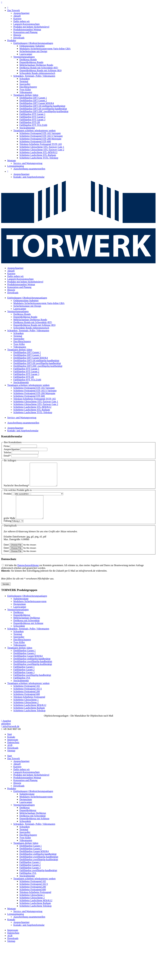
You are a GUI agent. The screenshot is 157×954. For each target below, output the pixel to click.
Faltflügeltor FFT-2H (29, 122)
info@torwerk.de (10, 735)
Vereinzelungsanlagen (24, 57)
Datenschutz (13, 751)
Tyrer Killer (25, 89)
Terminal (23, 81)
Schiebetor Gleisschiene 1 (26, 708)
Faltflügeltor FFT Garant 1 (32, 114)
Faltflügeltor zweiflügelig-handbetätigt (32, 684)
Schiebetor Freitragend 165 (26, 695)
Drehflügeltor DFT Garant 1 (33, 97)
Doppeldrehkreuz (21, 624)
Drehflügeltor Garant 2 (24, 662)
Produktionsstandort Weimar (27, 29)
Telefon (7, 452)
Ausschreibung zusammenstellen (29, 168)
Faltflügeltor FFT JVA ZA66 (33, 125)
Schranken (24, 78)
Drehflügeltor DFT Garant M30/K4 (36, 103)
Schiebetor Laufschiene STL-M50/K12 (38, 152)
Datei (6, 553)
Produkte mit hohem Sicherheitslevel (31, 26)
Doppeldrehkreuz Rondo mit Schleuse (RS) (40, 70)
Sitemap (11, 759)
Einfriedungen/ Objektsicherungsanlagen (33, 43)
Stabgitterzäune (21, 607)
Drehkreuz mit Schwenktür (26, 629)
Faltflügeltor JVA (21, 687)
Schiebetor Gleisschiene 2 (26, 711)
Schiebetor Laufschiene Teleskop (29, 719)
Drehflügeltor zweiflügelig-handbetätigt (32, 670)
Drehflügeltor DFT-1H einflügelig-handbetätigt (42, 106)
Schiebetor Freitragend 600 (26, 703)
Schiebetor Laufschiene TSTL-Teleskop (38, 157)
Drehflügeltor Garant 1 (24, 659)
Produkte (11, 40)
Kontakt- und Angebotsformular (28, 177)
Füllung (7, 530)
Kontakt (11, 746)
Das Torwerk (13, 10)
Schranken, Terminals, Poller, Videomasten (34, 76)
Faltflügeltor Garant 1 (24, 676)
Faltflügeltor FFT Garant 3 (32, 119)
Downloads (18, 37)
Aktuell (17, 16)
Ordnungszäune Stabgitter (32, 46)
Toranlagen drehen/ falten (25, 95)
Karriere (17, 18)
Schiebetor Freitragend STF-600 (35, 141)
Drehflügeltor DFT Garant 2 (33, 100)
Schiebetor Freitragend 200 (26, 700)
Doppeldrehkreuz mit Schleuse (28, 632)
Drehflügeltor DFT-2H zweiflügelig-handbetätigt (43, 108)
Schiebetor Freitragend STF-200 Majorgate (40, 138)
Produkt (7, 498)
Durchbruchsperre (28, 87)
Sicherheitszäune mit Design (33, 51)
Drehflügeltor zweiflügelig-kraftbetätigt (32, 673)
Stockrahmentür (27, 127)
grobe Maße (9, 527)
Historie (17, 35)
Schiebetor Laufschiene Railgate (29, 717)
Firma (6, 446)
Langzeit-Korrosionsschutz (26, 24)
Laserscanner (25, 54)
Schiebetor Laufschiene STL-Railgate (37, 155)
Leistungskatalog (15, 166)
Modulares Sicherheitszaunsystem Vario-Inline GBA (45, 48)
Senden (5, 593)
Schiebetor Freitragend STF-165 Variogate (40, 133)
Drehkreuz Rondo (28, 59)
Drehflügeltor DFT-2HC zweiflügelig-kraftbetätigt (43, 111)
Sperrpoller (24, 84)
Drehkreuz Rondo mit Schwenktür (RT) (38, 67)
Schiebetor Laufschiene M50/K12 (29, 714)
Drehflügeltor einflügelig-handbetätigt (32, 667)
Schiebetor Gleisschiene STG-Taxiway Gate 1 (41, 147)
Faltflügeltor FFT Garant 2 (32, 117)
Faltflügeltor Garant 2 (24, 678)
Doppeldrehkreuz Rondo (31, 62)
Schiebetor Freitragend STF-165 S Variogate (41, 136)
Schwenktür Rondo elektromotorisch (37, 73)
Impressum (12, 748)
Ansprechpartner (21, 13)
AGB (9, 754)
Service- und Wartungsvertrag (27, 163)
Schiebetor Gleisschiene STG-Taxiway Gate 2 (41, 149)
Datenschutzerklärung (28, 574)
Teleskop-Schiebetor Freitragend (29, 706)
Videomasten (25, 92)
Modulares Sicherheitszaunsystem (29, 610)
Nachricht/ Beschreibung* (16, 490)
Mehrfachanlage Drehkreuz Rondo (36, 65)
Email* (7, 455)
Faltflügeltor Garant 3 (24, 681)
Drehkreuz (18, 621)
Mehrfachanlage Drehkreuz (26, 627)
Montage (11, 160)
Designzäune (19, 613)
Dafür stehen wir (21, 21)
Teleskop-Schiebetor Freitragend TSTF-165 (40, 144)
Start (9, 743)
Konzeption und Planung (25, 32)
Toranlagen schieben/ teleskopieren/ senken (34, 130)
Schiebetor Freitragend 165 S (27, 698)
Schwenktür (19, 635)
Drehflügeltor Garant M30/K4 (28, 665)
